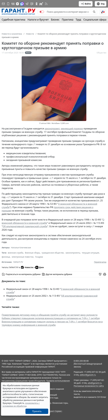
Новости (27, 267)
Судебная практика (13, 19)
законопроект (52, 128)
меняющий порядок (72, 128)
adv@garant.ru (95, 383)
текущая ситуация (90, 252)
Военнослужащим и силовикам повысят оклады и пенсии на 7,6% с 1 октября (44, 321)
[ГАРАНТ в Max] (22, 4)
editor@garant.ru (88, 374)
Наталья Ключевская (21, 247)
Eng (100, 3)
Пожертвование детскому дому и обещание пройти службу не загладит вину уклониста (49, 314)
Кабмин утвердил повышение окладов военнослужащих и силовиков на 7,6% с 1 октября (51, 318)
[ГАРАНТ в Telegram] (27, 3)
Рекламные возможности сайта (89, 386)
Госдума (39, 256)
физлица (6, 256)
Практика (67, 19)
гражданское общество (53, 252)
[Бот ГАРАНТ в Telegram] (31, 3)
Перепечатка (100, 262)
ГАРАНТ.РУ (18, 262)
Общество (101, 52)
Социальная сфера (94, 19)
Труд (78, 19)
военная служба (15, 252)
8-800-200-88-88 (81, 360)
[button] (102, 11)
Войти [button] (86, 3)
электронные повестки (22, 256)
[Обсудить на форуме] (100, 274)
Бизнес (55, 19)
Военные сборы (32, 252)
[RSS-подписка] (46, 3)
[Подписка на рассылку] (3, 3)
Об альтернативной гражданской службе (25, 226)
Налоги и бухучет (38, 19)
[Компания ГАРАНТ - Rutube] (41, 3)
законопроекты (73, 252)
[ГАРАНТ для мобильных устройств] (8, 3)
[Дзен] (17, 3)
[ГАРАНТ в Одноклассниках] (36, 3)
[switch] (42, 12)
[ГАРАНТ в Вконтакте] (13, 3)
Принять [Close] (37, 411)
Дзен (39, 267)
